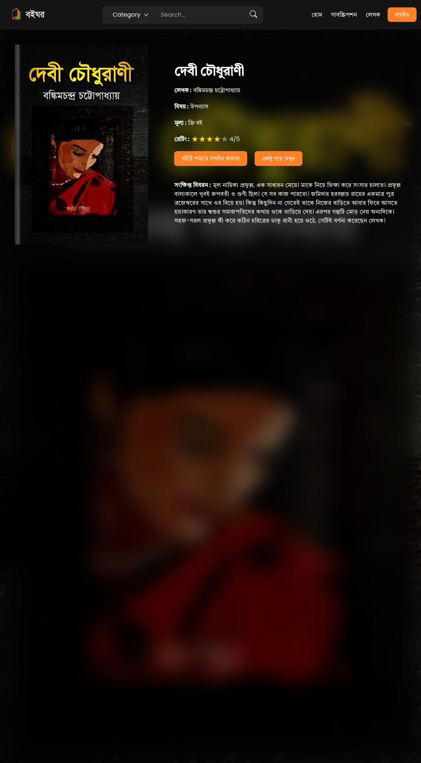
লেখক (373, 14)
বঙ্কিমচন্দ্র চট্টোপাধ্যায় (207, 90)
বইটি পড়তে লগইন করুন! (211, 158)
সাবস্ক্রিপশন (344, 14)
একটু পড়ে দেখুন (278, 158)
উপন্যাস (191, 106)
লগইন (402, 14)
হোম (317, 14)
